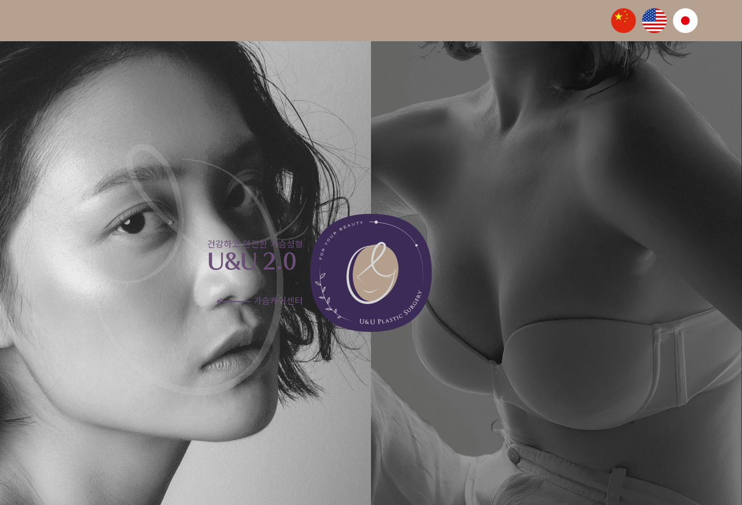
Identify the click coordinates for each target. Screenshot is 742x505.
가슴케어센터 (260, 300)
